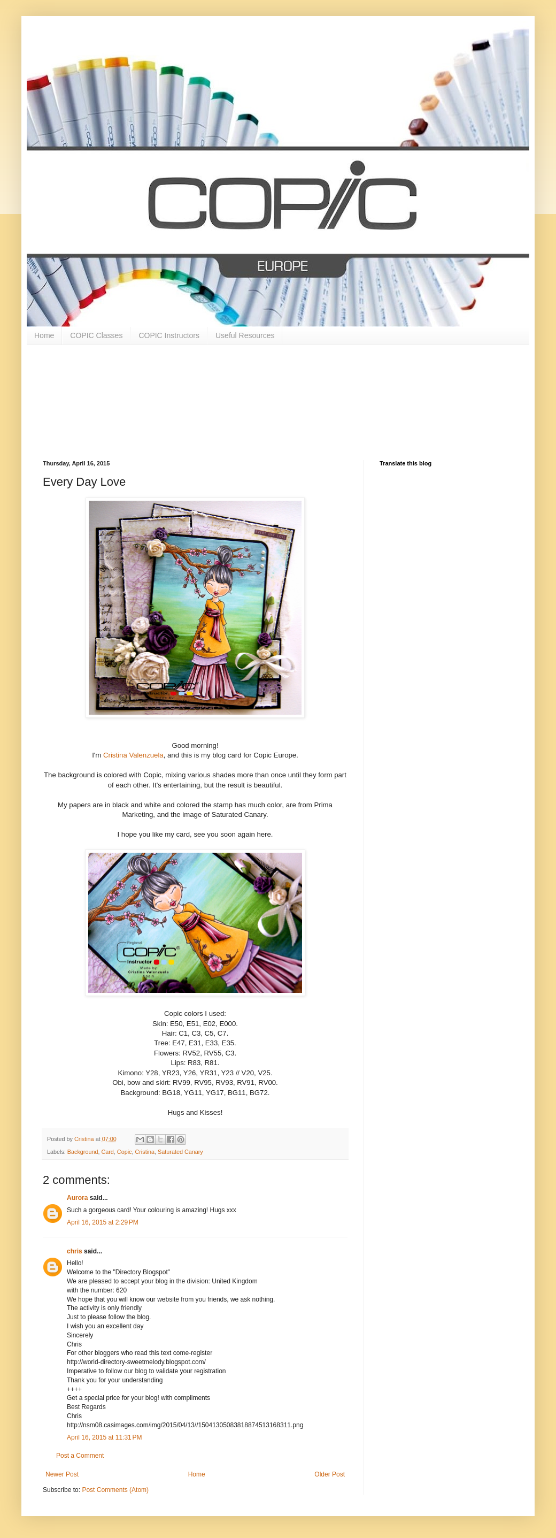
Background (82, 1152)
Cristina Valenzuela (133, 755)
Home (44, 335)
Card (107, 1152)
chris (74, 1251)
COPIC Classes (96, 335)
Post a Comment (80, 1455)
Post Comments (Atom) (115, 1490)
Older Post (329, 1474)
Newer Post (62, 1474)
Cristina (145, 1152)
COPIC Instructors (168, 335)
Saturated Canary (180, 1152)
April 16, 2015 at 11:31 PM (104, 1437)
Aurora (77, 1198)
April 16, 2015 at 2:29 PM (102, 1222)
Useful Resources (245, 335)
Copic (124, 1152)
